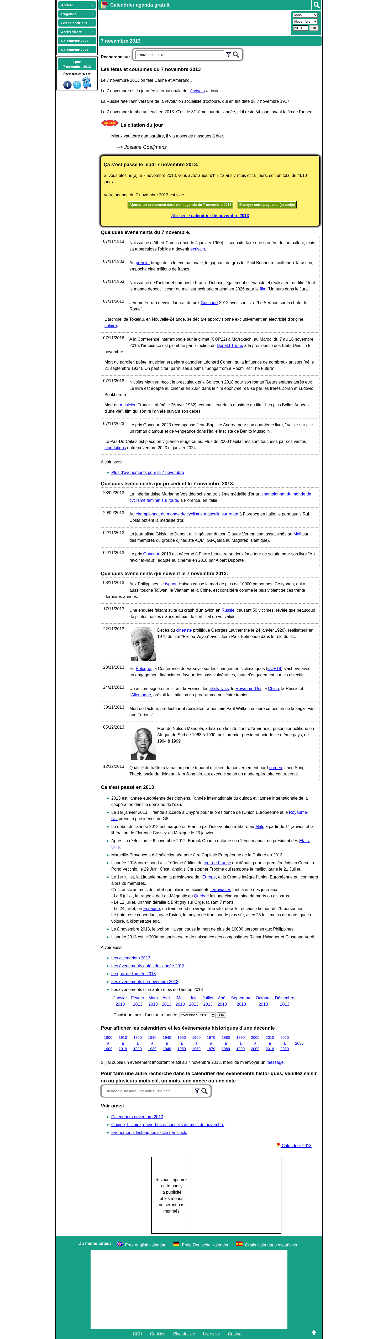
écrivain (197, 91)
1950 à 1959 (181, 1043)
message (275, 1062)
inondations (115, 448)
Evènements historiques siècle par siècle (149, 1132)
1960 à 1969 (196, 1043)
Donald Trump (230, 345)
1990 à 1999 (240, 1043)
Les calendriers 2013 (130, 958)
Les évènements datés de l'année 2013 (148, 966)
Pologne (143, 668)
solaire (110, 325)
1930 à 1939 (152, 1043)
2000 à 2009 (255, 1043)
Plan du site (184, 1334)
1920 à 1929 (137, 1043)
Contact (235, 1334)
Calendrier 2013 (294, 1145)
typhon (171, 584)
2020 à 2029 (284, 1043)
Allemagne (141, 695)
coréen (275, 767)
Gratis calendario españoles (271, 1245)
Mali (297, 534)
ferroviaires (220, 889)
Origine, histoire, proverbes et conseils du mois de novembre (167, 1124)
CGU (137, 1334)
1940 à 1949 (167, 1043)
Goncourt (209, 302)
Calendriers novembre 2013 (137, 1117)
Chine (273, 688)
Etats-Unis (219, 688)
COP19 (274, 668)
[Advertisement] (194, 22)
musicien (128, 405)
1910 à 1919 (123, 1043)
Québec (201, 896)
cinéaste (184, 630)
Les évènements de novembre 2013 (144, 981)
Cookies (157, 1334)
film (263, 289)
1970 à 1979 (211, 1043)
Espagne (151, 908)
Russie (228, 610)
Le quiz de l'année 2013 (133, 974)
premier (143, 262)
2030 (299, 1043)
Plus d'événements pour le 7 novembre (147, 472)
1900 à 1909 (108, 1043)
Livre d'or (211, 1334)
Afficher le (210, 215)
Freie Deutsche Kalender (205, 1245)
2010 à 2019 (270, 1043)
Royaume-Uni (248, 688)
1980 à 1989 (226, 1043)
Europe (209, 877)
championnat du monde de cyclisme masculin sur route (187, 514)
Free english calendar (145, 1245)
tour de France (217, 863)
